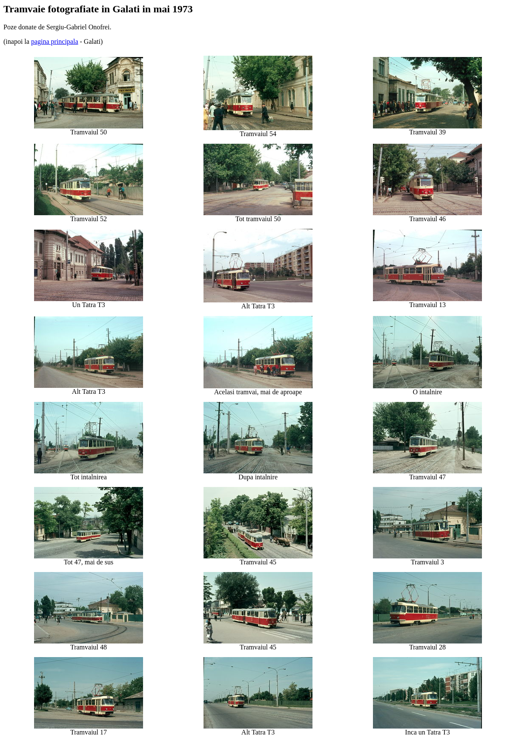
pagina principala (54, 41)
